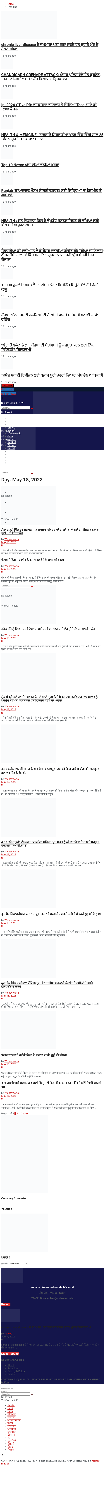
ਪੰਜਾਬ (10, 1411)
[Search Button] (32, 473)
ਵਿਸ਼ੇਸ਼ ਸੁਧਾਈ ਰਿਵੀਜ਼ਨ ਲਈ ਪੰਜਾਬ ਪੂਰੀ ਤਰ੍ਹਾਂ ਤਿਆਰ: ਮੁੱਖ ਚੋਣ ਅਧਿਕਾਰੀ (52, 375)
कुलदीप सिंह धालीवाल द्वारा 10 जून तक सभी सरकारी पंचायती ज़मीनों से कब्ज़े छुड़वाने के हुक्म (51, 914)
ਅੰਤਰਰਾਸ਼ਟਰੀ (14, 1420)
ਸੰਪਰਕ (10, 573)
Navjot (8, 1333)
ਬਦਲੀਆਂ (11, 1440)
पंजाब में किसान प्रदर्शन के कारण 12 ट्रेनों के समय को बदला (32, 560)
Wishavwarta (11, 539)
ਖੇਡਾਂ (9, 1437)
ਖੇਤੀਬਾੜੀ (11, 1429)
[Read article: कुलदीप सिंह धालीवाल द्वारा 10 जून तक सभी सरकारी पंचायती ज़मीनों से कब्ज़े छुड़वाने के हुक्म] (52, 889)
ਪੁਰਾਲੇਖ (4, 1263)
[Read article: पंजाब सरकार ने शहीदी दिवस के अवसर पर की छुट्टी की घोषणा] (52, 1030)
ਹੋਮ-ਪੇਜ (10, 421)
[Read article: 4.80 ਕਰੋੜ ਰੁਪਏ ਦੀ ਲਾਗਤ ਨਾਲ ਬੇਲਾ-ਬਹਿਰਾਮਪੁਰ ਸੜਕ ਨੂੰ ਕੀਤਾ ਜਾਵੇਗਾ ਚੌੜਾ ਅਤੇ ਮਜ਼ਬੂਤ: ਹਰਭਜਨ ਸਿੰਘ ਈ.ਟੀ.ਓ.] (52, 818)
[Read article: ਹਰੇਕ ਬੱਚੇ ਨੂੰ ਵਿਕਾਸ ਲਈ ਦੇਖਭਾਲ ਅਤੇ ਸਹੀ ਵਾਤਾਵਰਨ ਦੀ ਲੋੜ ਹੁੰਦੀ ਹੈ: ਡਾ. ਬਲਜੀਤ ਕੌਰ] (52, 605)
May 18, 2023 (8, 542)
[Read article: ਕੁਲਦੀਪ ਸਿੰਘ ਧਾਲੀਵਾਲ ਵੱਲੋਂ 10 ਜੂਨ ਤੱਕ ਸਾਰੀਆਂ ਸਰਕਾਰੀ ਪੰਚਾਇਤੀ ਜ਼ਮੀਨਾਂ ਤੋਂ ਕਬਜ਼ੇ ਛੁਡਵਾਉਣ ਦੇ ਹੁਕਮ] (52, 959)
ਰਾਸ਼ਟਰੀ (11, 1417)
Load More (7, 385)
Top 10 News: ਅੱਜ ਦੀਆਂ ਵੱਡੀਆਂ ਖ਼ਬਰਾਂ (30, 165)
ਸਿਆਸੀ (11, 1434)
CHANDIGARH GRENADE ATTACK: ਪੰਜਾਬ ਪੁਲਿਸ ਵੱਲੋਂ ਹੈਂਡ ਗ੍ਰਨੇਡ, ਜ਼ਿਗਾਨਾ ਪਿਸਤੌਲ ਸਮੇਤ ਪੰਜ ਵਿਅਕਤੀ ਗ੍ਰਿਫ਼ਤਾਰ (51, 77)
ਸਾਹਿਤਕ (11, 1426)
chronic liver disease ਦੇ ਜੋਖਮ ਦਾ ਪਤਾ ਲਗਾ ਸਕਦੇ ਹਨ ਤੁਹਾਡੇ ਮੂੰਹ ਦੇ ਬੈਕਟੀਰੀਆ (46, 1327)
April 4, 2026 (8, 1336)
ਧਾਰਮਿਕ (11, 1432)
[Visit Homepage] (53, 413)
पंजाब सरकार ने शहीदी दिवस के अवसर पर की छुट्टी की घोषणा (34, 1055)
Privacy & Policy (16, 1371)
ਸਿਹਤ (10, 562)
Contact (11, 1374)
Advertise (12, 1368)
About (10, 1365)
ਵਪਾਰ (10, 1423)
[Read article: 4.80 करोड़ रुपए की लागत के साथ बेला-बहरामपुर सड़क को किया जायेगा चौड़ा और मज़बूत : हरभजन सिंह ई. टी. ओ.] (52, 744)
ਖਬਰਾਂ (10, 1408)
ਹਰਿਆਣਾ (11, 1414)
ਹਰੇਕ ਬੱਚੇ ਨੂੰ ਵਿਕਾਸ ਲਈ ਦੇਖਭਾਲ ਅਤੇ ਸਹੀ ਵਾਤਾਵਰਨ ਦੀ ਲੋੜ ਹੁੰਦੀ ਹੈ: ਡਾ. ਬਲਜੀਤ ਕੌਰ (48, 629)
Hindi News (7, 389)
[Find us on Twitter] (2, 1455)
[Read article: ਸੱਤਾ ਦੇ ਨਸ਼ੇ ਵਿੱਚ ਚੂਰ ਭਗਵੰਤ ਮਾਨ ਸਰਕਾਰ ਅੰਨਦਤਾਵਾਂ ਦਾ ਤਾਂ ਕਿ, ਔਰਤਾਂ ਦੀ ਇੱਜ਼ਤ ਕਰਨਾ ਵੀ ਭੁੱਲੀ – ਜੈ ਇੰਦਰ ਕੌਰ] (52, 505)
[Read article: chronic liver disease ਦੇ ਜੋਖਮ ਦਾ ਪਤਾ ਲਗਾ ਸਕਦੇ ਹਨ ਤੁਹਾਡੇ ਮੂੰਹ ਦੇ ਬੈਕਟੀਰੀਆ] (52, 1316)
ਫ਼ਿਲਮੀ (10, 1443)
